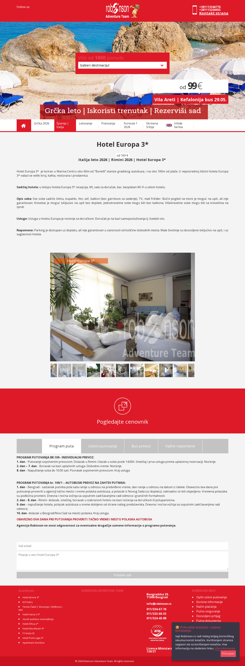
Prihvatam (228, 653)
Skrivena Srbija (152, 125)
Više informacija (225, 648)
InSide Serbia (178, 125)
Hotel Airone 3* (31, 597)
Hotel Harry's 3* (31, 614)
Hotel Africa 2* (30, 623)
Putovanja (108, 123)
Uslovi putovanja (102, 446)
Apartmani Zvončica (33, 642)
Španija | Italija (62, 125)
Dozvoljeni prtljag (208, 616)
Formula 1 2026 (130, 125)
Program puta (61, 446)
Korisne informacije (209, 602)
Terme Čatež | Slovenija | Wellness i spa (40, 608)
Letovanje (85, 123)
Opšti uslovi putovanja (211, 597)
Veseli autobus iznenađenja (38, 619)
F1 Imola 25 (29, 633)
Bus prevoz (141, 446)
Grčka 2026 (41, 123)
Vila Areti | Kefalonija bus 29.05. (190, 99)
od (190, 87)
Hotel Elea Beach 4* (33, 628)
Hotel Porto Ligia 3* (33, 638)
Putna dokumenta (208, 621)
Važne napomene (180, 446)
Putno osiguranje (208, 611)
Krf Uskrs (28, 602)
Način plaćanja (206, 607)
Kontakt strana (213, 13)
